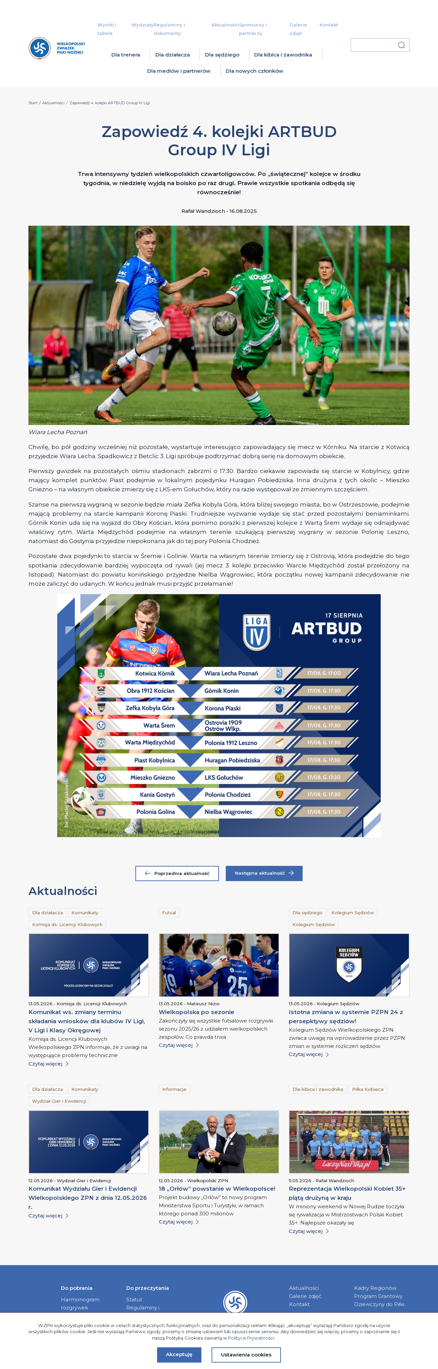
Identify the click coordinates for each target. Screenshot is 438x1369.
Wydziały (142, 24)
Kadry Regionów (375, 1288)
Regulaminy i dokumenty (142, 1311)
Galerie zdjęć (305, 1296)
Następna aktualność (264, 873)
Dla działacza (172, 54)
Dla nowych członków (254, 71)
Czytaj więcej (48, 1063)
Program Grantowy (378, 1296)
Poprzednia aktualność (177, 873)
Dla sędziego (222, 54)
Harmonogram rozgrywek (80, 1303)
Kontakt (329, 24)
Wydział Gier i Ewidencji (59, 1101)
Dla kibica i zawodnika (283, 54)
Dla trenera (125, 54)
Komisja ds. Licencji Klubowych (67, 924)
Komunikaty (84, 912)
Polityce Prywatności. (251, 1338)
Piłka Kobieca (368, 1089)
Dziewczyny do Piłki (379, 1304)
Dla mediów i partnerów (179, 71)
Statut (134, 1299)
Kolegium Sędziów (352, 912)
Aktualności (225, 24)
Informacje (174, 1089)
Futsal (169, 912)
